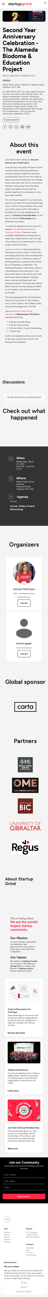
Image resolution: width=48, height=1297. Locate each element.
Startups (7, 1237)
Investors (7, 1232)
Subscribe (22, 1196)
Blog (27, 1250)
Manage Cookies (24, 1291)
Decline (24, 1287)
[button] (45, 3)
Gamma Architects (14, 249)
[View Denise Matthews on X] (24, 584)
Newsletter (30, 1248)
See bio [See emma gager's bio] (24, 654)
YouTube (29, 1253)
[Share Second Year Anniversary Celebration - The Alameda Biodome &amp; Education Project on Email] (22, 127)
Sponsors (7, 1239)
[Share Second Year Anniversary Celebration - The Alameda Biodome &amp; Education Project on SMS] (28, 127)
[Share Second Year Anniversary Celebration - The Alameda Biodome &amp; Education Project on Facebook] (5, 127)
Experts (6, 1235)
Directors (7, 1242)
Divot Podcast (31, 1255)
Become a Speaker (33, 1237)
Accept (24, 1282)
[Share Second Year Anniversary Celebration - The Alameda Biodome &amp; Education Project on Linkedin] (16, 127)
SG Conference (32, 1232)
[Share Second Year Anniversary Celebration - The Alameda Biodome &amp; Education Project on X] (11, 127)
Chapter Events (31, 1235)
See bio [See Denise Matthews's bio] (24, 603)
